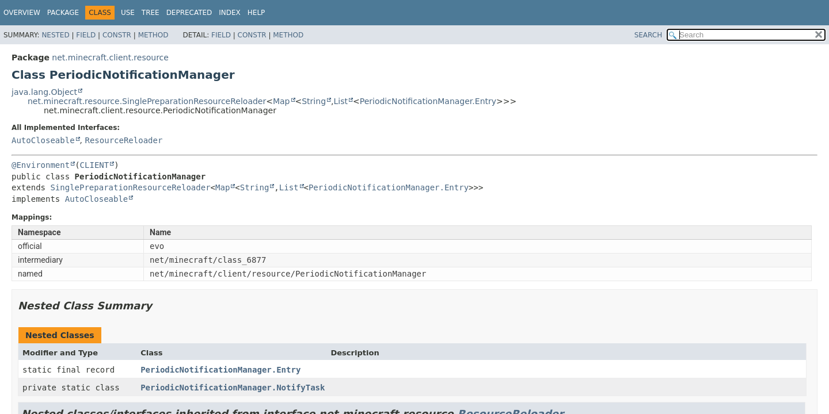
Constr (116, 35)
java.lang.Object (44, 92)
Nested (55, 35)
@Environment (41, 165)
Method (153, 35)
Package (63, 13)
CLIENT (94, 165)
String (314, 101)
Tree (150, 13)
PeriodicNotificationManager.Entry (428, 101)
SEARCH (648, 35)
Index (230, 13)
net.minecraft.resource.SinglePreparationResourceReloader (147, 101)
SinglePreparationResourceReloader (130, 187)
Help (256, 13)
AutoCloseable (43, 140)
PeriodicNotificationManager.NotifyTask (232, 387)
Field (86, 35)
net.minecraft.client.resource (110, 57)
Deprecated (189, 13)
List (340, 101)
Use (128, 13)
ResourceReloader (123, 140)
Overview (21, 13)
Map (281, 101)
